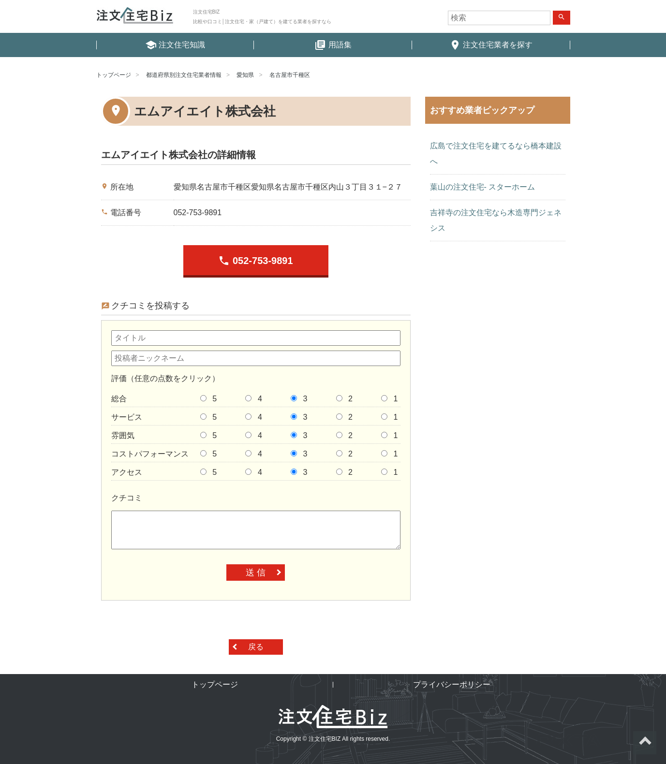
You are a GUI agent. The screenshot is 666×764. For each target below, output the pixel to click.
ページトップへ (644, 742)
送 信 (256, 572)
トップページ (113, 75)
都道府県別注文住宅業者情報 (184, 75)
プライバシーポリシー (451, 684)
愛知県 (245, 75)
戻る (256, 647)
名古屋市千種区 (289, 75)
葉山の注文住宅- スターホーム (482, 187)
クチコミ (126, 498)
